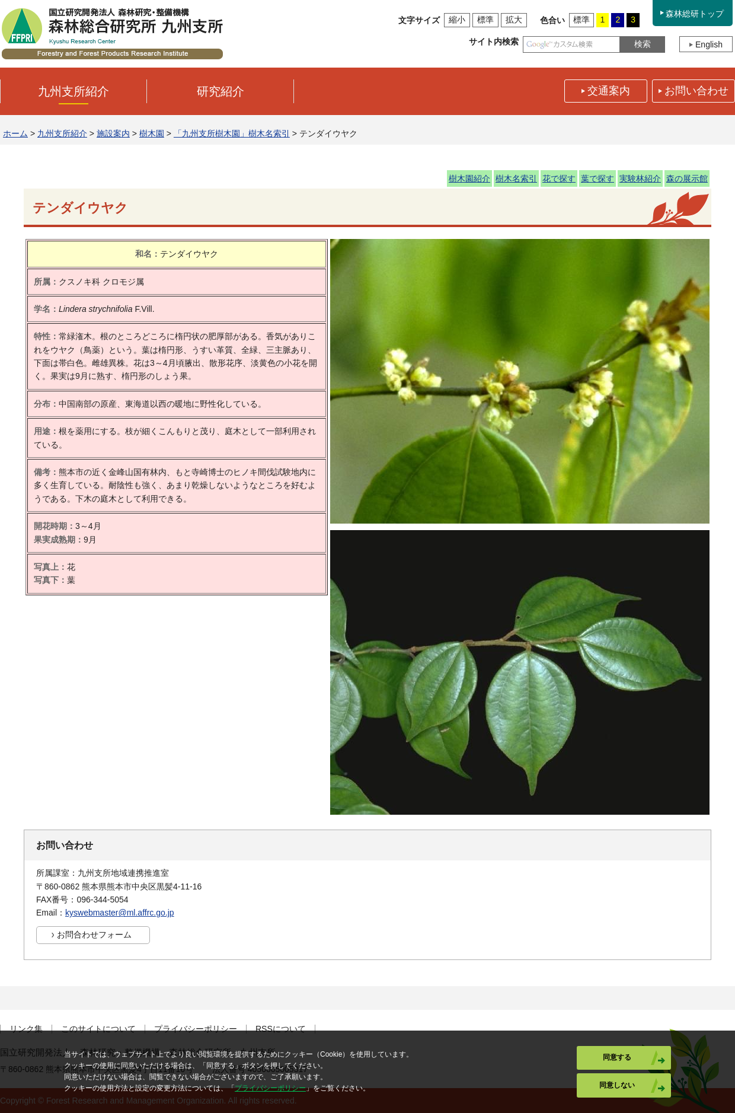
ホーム (15, 133)
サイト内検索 (494, 41)
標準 (485, 19)
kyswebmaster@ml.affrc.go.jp (119, 912)
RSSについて (280, 1029)
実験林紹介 (640, 178)
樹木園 (151, 133)
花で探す (559, 178)
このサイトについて (98, 1029)
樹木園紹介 (469, 178)
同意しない (617, 1085)
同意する (617, 1057)
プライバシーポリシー (195, 1029)
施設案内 (113, 133)
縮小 (457, 19)
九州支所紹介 (62, 133)
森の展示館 (687, 178)
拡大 (514, 19)
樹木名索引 (516, 178)
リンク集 (26, 1029)
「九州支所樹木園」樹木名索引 (232, 133)
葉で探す (597, 178)
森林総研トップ (695, 13)
